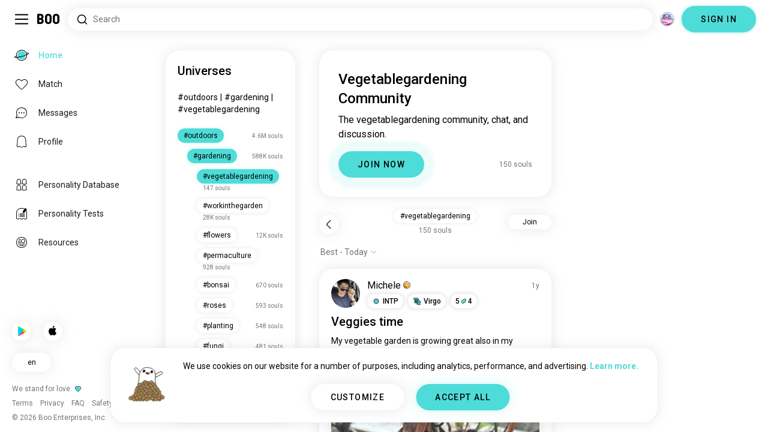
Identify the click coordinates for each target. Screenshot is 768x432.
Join (530, 222)
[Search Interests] (360, 19)
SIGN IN (719, 19)
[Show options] (348, 252)
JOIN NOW (381, 164)
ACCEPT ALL (462, 397)
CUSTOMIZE (358, 397)
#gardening (246, 97)
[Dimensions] (667, 19)
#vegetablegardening (219, 109)
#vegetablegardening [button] (435, 216)
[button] (385, 301)
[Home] (49, 19)
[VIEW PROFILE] (345, 293)
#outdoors (198, 97)
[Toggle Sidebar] (21, 19)
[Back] (328, 224)
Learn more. (614, 366)
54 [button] (463, 301)
